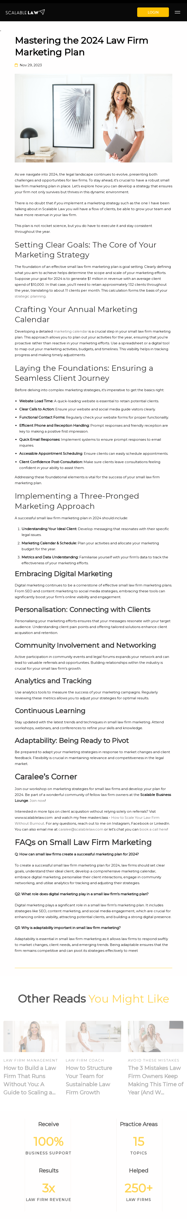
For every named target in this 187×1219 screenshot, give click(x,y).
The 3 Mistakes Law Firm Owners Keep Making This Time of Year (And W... (155, 1082)
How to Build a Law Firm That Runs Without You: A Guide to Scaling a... (29, 1082)
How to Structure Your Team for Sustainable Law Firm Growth (89, 1082)
